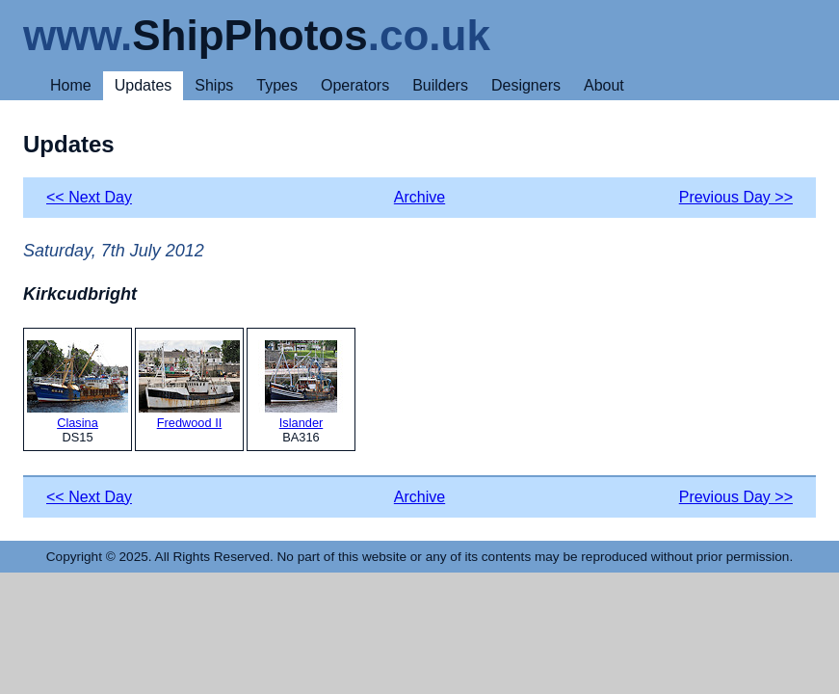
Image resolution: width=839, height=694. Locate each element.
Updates (143, 85)
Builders (440, 85)
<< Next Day (89, 197)
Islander (301, 385)
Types (277, 85)
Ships (214, 85)
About (604, 85)
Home (71, 85)
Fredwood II (189, 385)
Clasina (77, 385)
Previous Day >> (736, 197)
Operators (355, 85)
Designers (526, 85)
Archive (419, 197)
